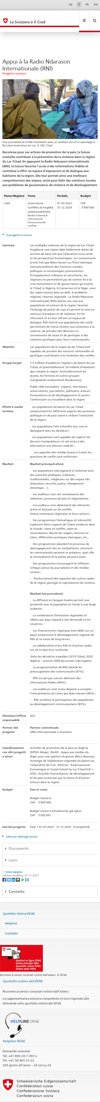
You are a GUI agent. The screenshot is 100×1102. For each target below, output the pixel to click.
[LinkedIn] (13, 869)
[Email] (27, 869)
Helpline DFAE (14, 1031)
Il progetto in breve (18, 225)
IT (79, 4)
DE (71, 4)
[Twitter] (9, 869)
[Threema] (18, 869)
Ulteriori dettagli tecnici (21, 826)
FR (87, 4)
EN (96, 4)
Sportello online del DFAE (23, 971)
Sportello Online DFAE (19, 903)
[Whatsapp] (22, 869)
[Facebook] (4, 869)
